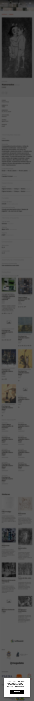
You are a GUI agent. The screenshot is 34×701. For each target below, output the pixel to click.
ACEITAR (17, 692)
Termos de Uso (19, 686)
